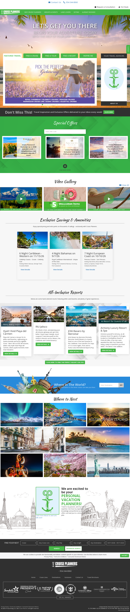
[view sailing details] (32, 240)
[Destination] (97, 543)
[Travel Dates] (115, 543)
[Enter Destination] (109, 385)
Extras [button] (76, 12)
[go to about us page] (114, 78)
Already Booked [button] (88, 12)
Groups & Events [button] (51, 12)
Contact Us (79, 577)
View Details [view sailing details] (25, 270)
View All (124, 185)
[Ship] (63, 543)
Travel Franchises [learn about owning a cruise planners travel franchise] (124, 607)
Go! (121, 385)
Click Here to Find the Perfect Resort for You (65, 362)
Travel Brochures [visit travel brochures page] (93, 577)
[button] (54, 2)
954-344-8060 (65, 571)
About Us (114, 103)
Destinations (56, 577)
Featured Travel (12, 56)
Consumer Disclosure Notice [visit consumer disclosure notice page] (77, 557)
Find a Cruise (32, 56)
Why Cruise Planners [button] (32, 12)
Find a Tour (50, 56)
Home (33, 577)
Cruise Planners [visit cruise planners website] (23, 608)
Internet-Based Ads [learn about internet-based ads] (123, 610)
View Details (10, 354)
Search (56, 548)
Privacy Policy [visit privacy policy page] (48, 557)
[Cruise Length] (80, 543)
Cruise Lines (44, 577)
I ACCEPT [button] (124, 555)
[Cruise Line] (46, 543)
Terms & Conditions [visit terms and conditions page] (60, 557)
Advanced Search (73, 548)
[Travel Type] (28, 543)
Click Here (109, 112)
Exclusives (68, 577)
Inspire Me (88, 56)
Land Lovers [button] (66, 12)
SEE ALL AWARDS (65, 597)
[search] (65, 131)
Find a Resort (69, 56)
